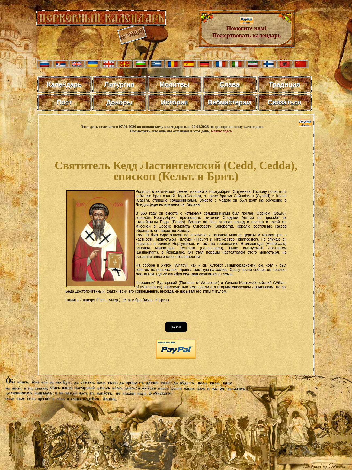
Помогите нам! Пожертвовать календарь (246, 29)
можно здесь (221, 131)
